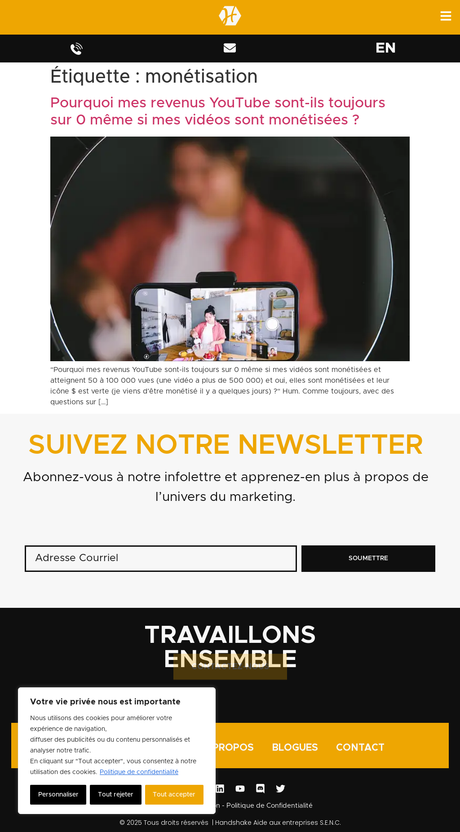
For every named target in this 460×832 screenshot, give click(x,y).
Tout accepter (174, 795)
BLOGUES (295, 747)
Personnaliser (58, 795)
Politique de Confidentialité (269, 805)
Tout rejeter (115, 795)
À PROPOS (228, 747)
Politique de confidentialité (139, 772)
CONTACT (360, 747)
